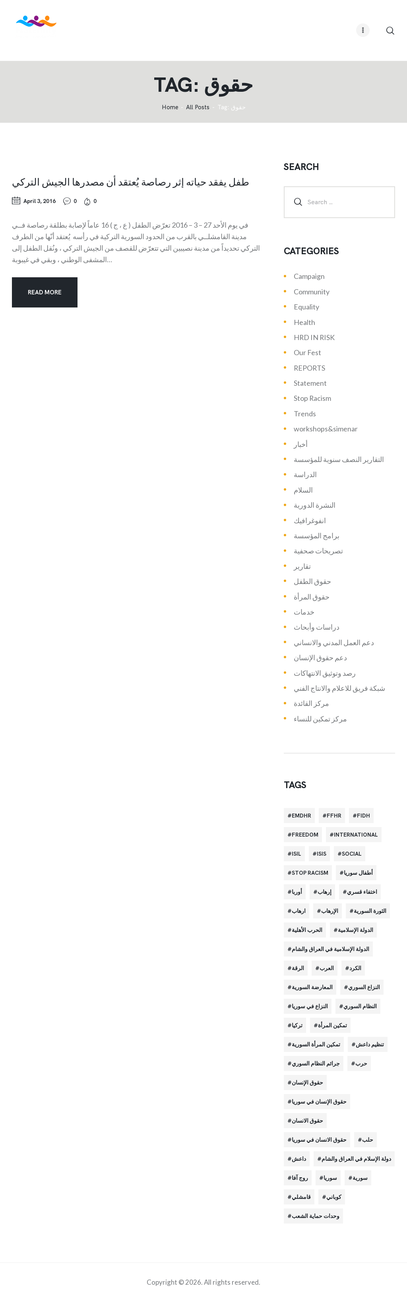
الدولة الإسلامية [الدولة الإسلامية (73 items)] (355, 930)
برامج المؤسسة (316, 535)
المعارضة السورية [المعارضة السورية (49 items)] (312, 987)
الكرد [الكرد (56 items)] (355, 968)
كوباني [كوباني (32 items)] (333, 1196)
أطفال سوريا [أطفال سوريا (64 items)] (358, 872)
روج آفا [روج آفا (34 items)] (300, 1177)
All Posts (197, 107)
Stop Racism (312, 398)
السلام (303, 489)
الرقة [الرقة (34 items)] (298, 968)
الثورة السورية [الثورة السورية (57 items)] (370, 910)
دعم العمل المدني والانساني (334, 642)
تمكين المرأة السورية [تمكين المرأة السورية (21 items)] (316, 1044)
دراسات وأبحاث (316, 626)
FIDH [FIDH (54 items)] (363, 815)
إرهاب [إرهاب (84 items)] (324, 891)
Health (304, 322)
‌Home (170, 107)
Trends (305, 413)
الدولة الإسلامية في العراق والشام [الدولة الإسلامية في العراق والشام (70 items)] (330, 949)
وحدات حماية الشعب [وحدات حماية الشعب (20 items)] (315, 1216)
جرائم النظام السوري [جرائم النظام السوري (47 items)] (316, 1063)
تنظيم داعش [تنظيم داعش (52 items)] (370, 1044)
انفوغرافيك (310, 520)
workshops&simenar (326, 428)
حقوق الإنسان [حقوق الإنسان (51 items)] (307, 1082)
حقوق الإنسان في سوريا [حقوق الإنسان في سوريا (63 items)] (319, 1101)
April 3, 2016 (39, 201)
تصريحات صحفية (318, 550)
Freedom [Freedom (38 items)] (305, 834)
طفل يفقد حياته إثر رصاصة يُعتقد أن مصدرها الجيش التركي (130, 182)
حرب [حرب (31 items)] (361, 1063)
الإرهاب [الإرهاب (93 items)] (329, 910)
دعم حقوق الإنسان (320, 657)
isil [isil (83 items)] (296, 853)
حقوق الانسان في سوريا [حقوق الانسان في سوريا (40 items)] (319, 1139)
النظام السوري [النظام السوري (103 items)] (360, 1006)
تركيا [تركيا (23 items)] (297, 1025)
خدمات (304, 611)
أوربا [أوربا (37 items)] (297, 891)
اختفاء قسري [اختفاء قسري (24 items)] (362, 891)
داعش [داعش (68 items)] (299, 1158)
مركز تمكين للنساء (320, 718)
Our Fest (307, 352)
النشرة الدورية (314, 505)
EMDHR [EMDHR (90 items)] (301, 815)
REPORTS (309, 367)
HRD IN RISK (314, 337)
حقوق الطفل (312, 581)
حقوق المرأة (311, 596)
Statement (310, 383)
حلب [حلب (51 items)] (367, 1139)
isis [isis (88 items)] (321, 853)
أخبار (301, 444)
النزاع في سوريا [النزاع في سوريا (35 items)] (310, 1006)
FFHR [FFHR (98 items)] (334, 815)
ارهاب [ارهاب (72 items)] (299, 910)
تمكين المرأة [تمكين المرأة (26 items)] (332, 1025)
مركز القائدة (311, 703)
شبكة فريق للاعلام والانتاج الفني (339, 688)
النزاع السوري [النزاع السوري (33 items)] (364, 987)
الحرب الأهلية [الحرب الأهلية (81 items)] (307, 930)
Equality (306, 306)
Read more (45, 292)
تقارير (302, 566)
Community (311, 291)
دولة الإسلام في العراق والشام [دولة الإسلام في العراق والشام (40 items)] (356, 1158)
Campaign (309, 276)
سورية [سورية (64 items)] (360, 1177)
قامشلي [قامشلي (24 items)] (301, 1196)
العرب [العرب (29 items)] (327, 968)
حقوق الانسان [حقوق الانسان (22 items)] (307, 1120)
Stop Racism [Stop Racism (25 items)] (310, 872)
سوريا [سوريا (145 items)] (330, 1177)
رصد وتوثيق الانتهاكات (325, 673)
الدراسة (305, 474)
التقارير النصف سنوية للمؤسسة (339, 459)
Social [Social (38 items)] (352, 853)
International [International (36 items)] (356, 834)
